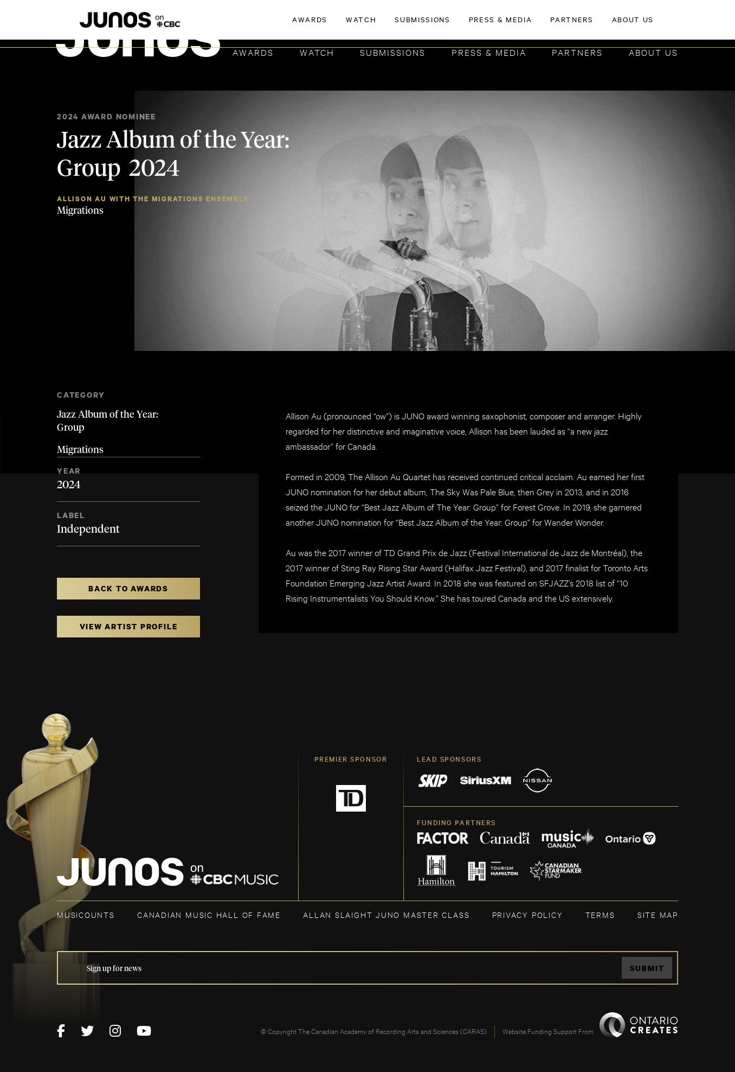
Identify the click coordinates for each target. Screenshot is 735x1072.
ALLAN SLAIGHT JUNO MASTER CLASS (386, 914)
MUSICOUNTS (86, 914)
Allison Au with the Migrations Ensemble (152, 198)
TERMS (600, 914)
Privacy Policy (527, 914)
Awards (253, 52)
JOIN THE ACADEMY (527, 25)
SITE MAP (657, 914)
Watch (317, 52)
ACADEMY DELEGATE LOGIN (627, 25)
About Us (653, 52)
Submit (647, 968)
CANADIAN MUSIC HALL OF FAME (209, 914)
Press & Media (489, 52)
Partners (577, 52)
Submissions (392, 52)
